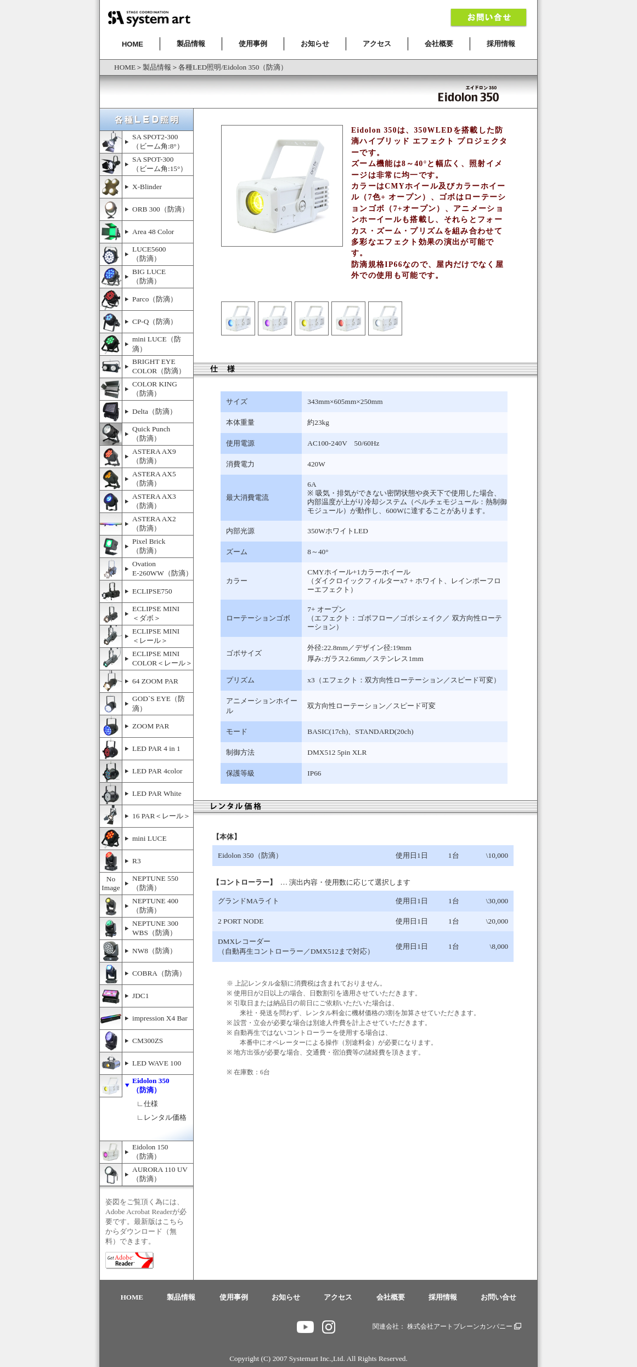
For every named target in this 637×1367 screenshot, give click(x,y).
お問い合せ (498, 1297)
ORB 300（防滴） (160, 209)
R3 (136, 861)
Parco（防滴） (154, 299)
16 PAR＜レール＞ (161, 816)
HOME (132, 44)
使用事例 (253, 43)
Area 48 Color (153, 231)
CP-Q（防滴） (154, 321)
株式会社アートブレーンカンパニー (464, 1326)
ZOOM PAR (150, 726)
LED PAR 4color (157, 771)
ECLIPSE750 (152, 591)
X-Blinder (147, 187)
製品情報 (191, 43)
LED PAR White (157, 793)
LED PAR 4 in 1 (156, 748)
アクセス (377, 43)
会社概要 (439, 43)
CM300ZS (147, 1040)
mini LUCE (149, 838)
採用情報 (501, 43)
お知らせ (315, 43)
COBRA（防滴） (159, 973)
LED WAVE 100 (156, 1063)
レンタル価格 (165, 1117)
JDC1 (140, 996)
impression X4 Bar (160, 1018)
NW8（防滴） (154, 951)
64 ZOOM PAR (155, 681)
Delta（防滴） (154, 411)
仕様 (151, 1104)
